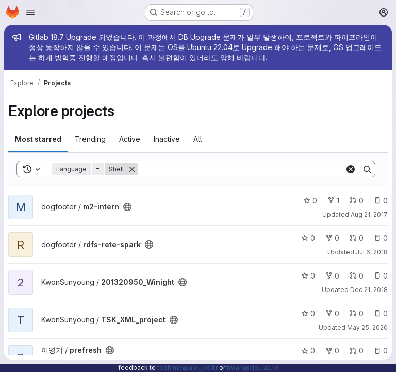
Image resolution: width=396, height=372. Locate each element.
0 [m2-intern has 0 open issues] (381, 200)
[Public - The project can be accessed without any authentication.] (127, 207)
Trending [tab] (90, 139)
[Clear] (350, 169)
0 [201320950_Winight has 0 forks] (332, 275)
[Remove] (132, 169)
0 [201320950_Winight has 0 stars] (308, 275)
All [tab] (197, 139)
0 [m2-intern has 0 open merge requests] (357, 200)
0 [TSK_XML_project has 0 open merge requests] (357, 313)
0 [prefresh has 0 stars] (308, 350)
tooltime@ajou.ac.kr (187, 367)
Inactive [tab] (167, 139)
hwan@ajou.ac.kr (252, 367)
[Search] (241, 169)
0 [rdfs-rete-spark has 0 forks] (332, 238)
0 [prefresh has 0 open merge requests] (357, 350)
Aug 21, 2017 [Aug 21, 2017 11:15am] (369, 214)
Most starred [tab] (38, 139)
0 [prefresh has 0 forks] (332, 350)
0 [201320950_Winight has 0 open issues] (381, 275)
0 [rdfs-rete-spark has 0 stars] (308, 238)
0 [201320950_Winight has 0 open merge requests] (357, 275)
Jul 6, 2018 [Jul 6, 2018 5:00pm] (372, 252)
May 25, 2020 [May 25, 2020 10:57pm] (367, 327)
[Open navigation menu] (30, 12)
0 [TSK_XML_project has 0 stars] (308, 313)
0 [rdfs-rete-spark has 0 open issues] (381, 238)
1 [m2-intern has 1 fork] (333, 200)
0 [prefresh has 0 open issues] (381, 350)
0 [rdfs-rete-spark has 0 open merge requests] (357, 238)
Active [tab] (129, 139)
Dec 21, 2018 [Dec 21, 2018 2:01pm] (369, 290)
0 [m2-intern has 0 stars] (310, 200)
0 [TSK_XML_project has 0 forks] (332, 313)
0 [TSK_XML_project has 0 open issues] (381, 313)
